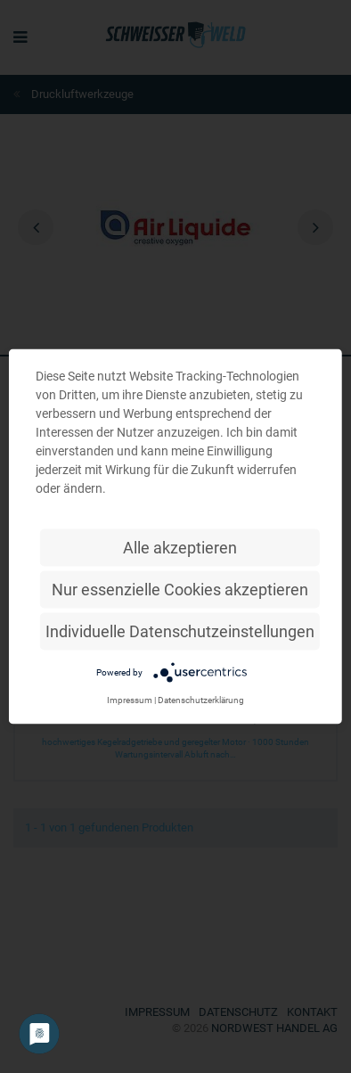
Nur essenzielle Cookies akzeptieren (180, 589)
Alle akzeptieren (180, 547)
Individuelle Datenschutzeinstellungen (179, 631)
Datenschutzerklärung (201, 700)
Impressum (129, 700)
